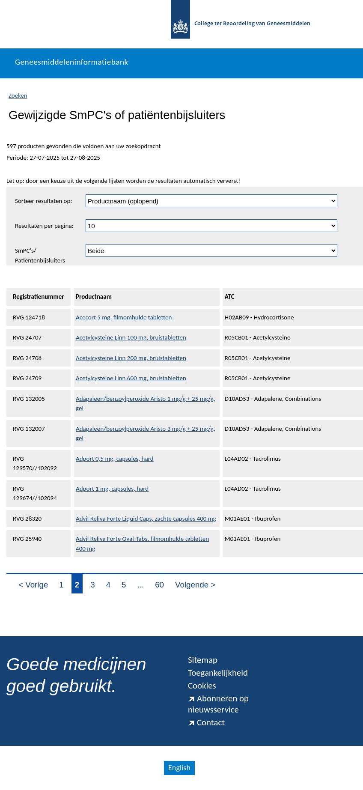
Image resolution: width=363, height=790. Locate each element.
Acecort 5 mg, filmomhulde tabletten (124, 317)
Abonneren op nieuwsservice (218, 704)
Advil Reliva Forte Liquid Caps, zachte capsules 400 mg (146, 518)
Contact (206, 722)
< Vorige (33, 584)
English (179, 767)
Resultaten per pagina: (44, 226)
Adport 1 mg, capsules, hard (112, 488)
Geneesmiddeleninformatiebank (71, 62)
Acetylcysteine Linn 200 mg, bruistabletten (131, 358)
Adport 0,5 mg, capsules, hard (115, 458)
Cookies (202, 685)
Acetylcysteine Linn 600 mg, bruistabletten (131, 378)
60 (159, 584)
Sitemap (202, 659)
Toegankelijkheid (218, 672)
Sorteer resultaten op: (43, 201)
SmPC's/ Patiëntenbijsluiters (40, 255)
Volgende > (195, 584)
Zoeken (18, 95)
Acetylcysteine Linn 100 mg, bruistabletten (131, 337)
